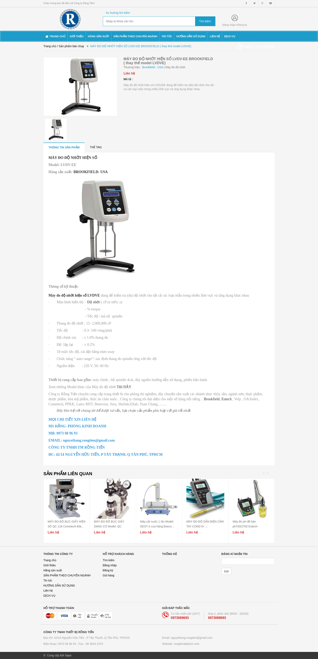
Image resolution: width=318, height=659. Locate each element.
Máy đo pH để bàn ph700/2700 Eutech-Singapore (245, 526)
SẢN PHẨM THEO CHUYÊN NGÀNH (66, 575)
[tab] (64, 147)
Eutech (226, 399)
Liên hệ (48, 590)
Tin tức (47, 580)
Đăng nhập (228, 24)
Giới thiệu (49, 565)
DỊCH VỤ (49, 595)
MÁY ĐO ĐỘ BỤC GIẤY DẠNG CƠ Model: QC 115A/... (109, 526)
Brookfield (212, 399)
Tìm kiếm (109, 560)
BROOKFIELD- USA (91, 172)
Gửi (226, 571)
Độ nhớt (94, 302)
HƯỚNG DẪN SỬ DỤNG (59, 585)
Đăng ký (242, 24)
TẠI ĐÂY (124, 387)
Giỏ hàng (108, 575)
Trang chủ (49, 560)
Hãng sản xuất (52, 570)
